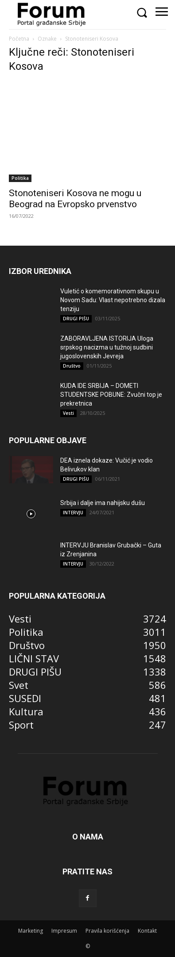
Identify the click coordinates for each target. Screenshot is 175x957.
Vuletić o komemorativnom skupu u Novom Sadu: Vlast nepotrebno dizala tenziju (112, 300)
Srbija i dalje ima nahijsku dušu (102, 502)
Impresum (64, 930)
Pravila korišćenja (107, 930)
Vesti (68, 413)
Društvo (72, 366)
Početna (19, 38)
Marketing (30, 930)
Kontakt (147, 930)
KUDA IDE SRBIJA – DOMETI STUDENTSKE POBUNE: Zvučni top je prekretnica (111, 394)
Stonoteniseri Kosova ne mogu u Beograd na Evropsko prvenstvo (75, 198)
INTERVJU (73, 512)
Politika (20, 178)
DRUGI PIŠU (76, 318)
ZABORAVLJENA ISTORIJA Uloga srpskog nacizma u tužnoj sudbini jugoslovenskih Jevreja (106, 347)
